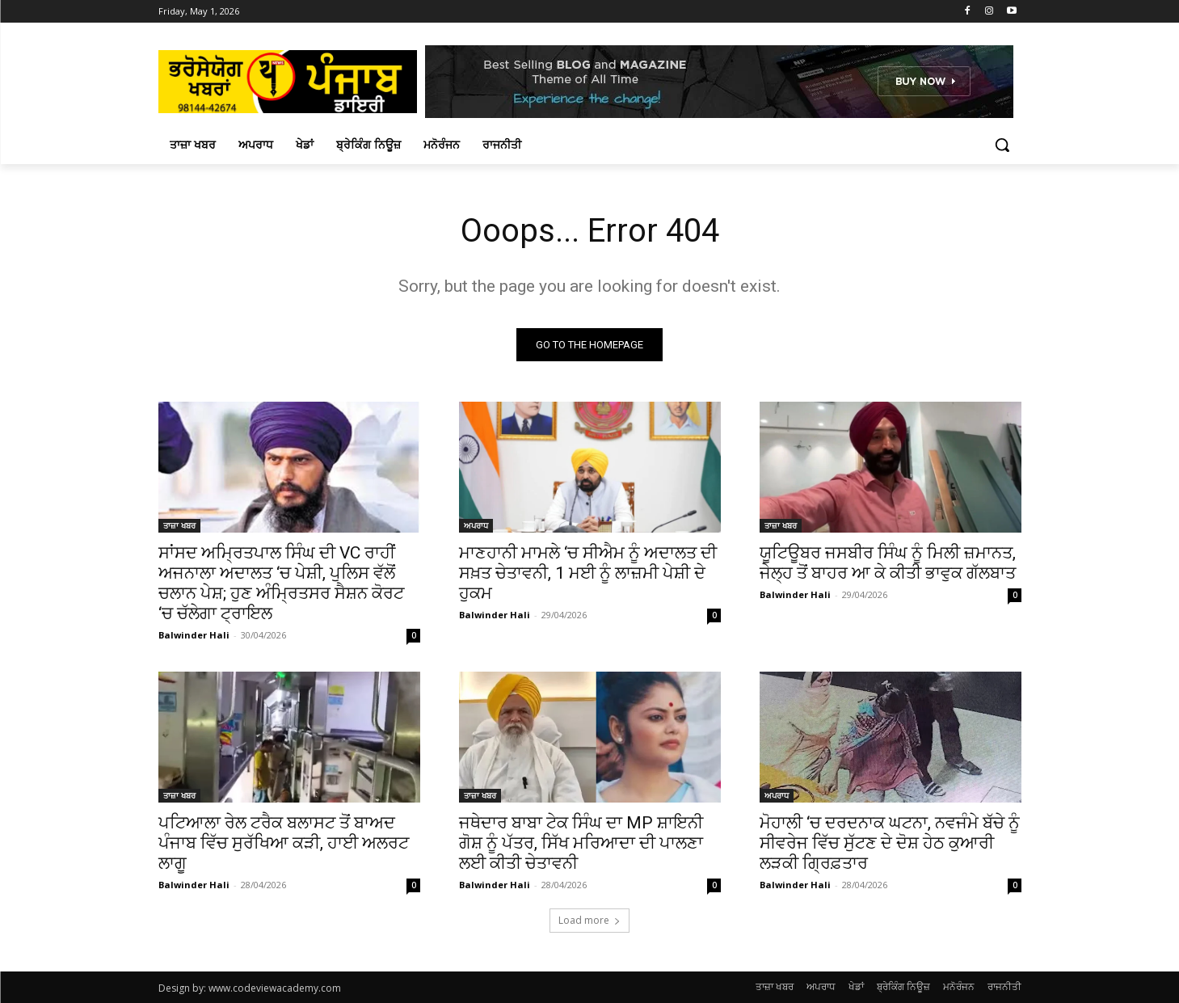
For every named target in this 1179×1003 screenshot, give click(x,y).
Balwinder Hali (193, 635)
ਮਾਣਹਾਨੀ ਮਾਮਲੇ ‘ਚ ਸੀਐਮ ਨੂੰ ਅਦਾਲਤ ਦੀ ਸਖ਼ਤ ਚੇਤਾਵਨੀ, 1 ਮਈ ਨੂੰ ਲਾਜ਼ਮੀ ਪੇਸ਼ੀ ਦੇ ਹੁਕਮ (588, 573)
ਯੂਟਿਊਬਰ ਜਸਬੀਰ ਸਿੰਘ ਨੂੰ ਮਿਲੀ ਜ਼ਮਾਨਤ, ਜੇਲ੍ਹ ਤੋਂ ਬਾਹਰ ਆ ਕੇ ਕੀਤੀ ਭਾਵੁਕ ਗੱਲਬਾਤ (888, 563)
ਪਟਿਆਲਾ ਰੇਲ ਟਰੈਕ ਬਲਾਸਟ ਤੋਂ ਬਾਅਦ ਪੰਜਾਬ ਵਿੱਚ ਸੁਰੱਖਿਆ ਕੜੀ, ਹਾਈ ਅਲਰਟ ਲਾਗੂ (283, 843)
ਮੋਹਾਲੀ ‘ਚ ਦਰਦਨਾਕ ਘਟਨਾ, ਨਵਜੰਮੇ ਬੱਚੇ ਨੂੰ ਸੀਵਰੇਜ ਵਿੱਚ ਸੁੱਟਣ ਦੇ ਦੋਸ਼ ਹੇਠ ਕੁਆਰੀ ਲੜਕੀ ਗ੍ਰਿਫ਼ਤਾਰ (890, 843)
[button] (1002, 144)
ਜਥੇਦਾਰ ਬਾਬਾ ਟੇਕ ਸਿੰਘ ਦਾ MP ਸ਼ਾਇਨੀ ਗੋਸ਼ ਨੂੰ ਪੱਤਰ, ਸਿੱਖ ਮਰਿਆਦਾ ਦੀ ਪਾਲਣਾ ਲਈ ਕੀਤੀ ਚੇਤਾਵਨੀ (581, 843)
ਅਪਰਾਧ (476, 525)
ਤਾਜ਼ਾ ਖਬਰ (179, 525)
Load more (589, 920)
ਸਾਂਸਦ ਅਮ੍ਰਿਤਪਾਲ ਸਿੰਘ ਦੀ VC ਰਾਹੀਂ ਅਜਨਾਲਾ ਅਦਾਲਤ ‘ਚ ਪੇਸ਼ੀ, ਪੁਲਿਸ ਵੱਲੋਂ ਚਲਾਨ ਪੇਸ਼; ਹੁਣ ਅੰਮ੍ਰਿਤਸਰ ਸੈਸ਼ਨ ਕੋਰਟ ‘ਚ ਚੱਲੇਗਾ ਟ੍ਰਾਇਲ (281, 583)
